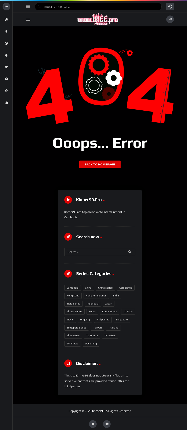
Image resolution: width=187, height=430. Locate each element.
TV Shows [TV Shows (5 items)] (72, 343)
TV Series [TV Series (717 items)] (110, 335)
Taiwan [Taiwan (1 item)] (97, 327)
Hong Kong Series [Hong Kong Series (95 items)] (96, 295)
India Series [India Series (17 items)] (73, 303)
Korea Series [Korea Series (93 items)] (109, 311)
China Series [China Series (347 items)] (105, 287)
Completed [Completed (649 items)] (125, 287)
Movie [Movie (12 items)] (70, 319)
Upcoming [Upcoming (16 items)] (91, 343)
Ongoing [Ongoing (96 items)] (85, 319)
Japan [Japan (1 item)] (108, 303)
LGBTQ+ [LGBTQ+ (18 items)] (128, 311)
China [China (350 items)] (88, 287)
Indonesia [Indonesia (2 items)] (93, 303)
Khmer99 (98, 411)
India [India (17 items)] (116, 295)
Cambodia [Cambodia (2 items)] (72, 287)
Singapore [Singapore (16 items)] (122, 319)
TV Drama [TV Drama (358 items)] (92, 335)
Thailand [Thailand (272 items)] (113, 327)
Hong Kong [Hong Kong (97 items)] (73, 295)
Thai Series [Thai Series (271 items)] (73, 335)
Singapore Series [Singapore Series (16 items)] (77, 327)
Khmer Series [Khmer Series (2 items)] (74, 311)
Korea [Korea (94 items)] (92, 311)
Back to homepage (100, 164)
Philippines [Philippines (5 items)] (102, 319)
